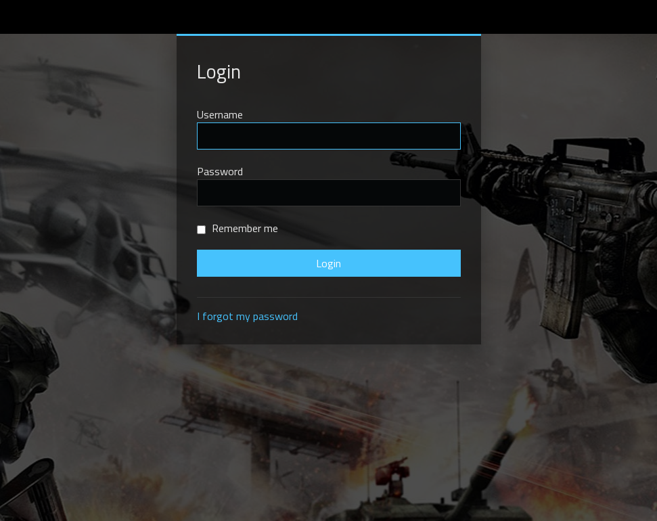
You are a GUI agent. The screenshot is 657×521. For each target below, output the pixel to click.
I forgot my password (247, 316)
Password (220, 171)
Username (220, 114)
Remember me (237, 228)
